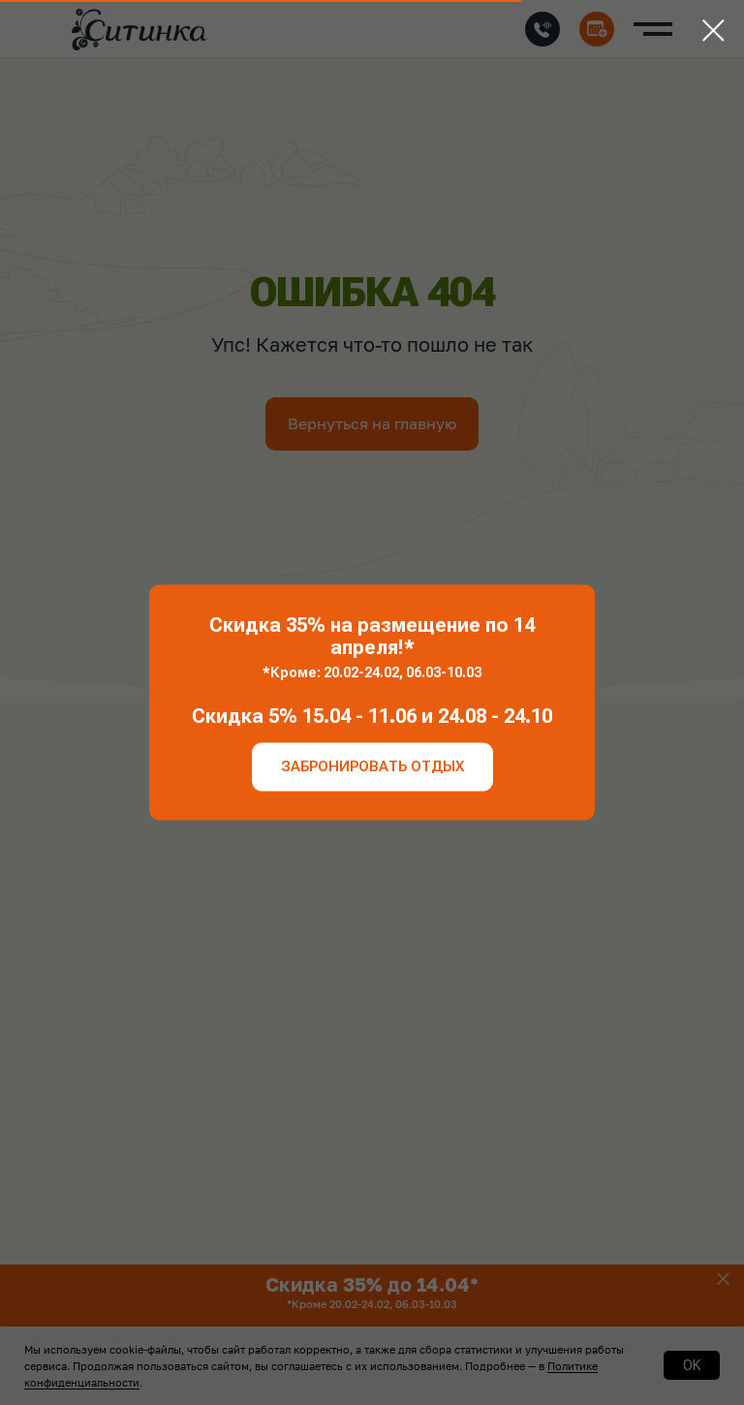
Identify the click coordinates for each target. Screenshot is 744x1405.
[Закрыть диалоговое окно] (713, 30)
